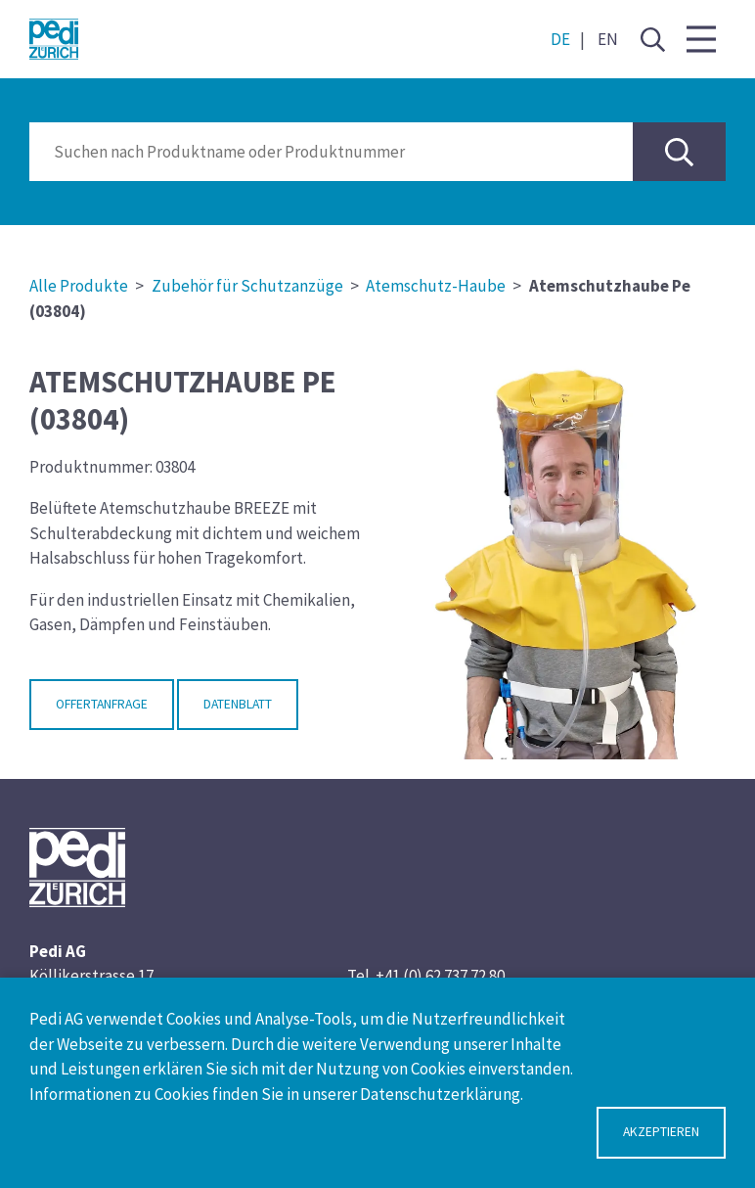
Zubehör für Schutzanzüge (247, 286)
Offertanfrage (102, 704)
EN (608, 39)
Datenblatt (237, 704)
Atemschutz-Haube (436, 286)
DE (560, 39)
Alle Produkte (78, 286)
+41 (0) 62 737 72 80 (440, 975)
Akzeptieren (661, 1131)
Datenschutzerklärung (440, 1094)
